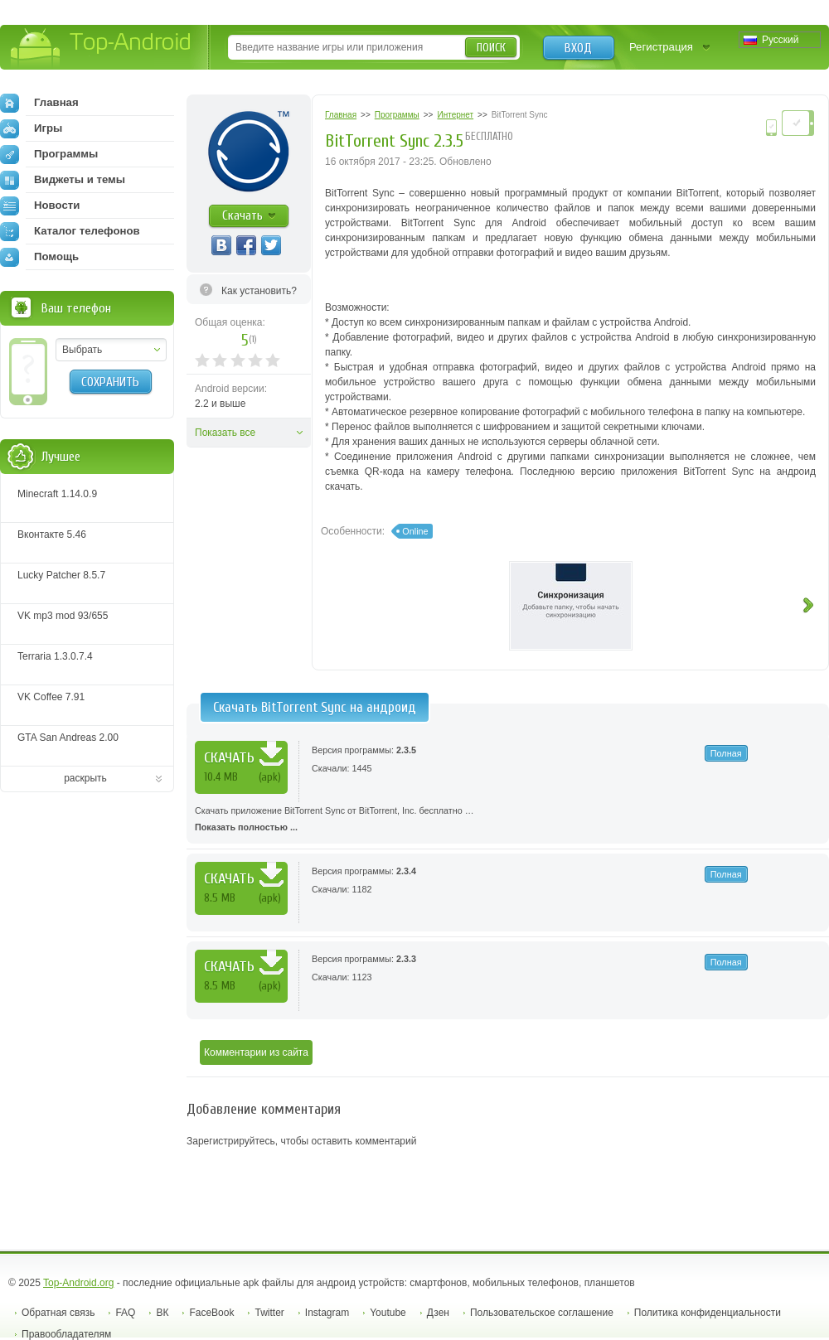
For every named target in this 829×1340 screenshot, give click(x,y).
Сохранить (110, 382)
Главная (39, 102)
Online (415, 531)
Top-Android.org (78, 1283)
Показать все (225, 432)
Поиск (491, 48)
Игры (31, 128)
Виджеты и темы (62, 179)
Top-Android (101, 48)
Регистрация (661, 47)
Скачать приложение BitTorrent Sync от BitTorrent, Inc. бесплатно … (508, 820)
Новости (40, 205)
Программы (49, 154)
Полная (726, 753)
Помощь (39, 256)
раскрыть (85, 778)
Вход (578, 48)
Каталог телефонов (70, 231)
